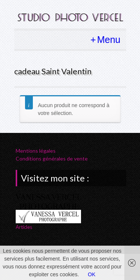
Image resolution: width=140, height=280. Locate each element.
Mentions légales (36, 150)
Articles (24, 227)
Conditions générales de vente (52, 158)
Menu (109, 39)
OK (91, 274)
